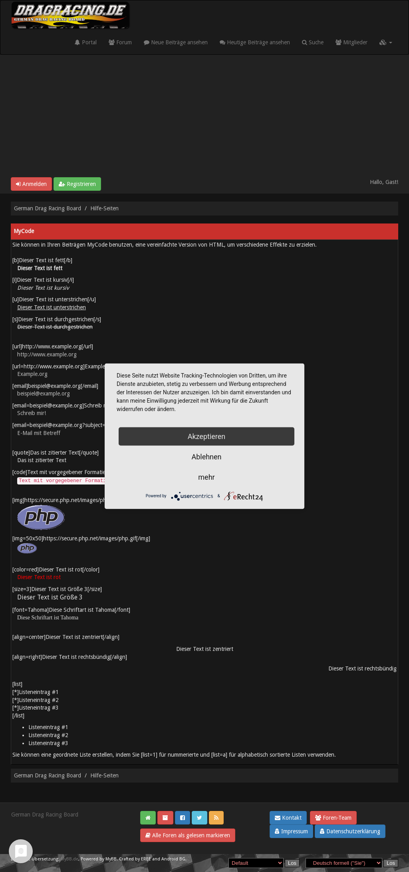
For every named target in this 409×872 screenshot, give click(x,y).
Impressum (291, 831)
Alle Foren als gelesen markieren (187, 835)
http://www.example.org (47, 354)
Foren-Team (333, 818)
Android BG (173, 859)
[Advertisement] (204, 117)
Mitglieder (351, 42)
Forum (120, 42)
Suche (313, 42)
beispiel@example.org (43, 393)
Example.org (32, 374)
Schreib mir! (31, 413)
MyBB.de (69, 859)
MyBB (111, 859)
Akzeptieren (207, 436)
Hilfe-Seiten (104, 208)
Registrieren (77, 184)
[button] (385, 42)
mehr (206, 477)
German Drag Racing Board (47, 208)
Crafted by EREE (135, 859)
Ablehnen (206, 456)
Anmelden (31, 184)
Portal (86, 42)
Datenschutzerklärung (350, 831)
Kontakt (288, 818)
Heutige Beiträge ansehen (255, 42)
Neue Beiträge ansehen (176, 42)
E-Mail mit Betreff (38, 433)
